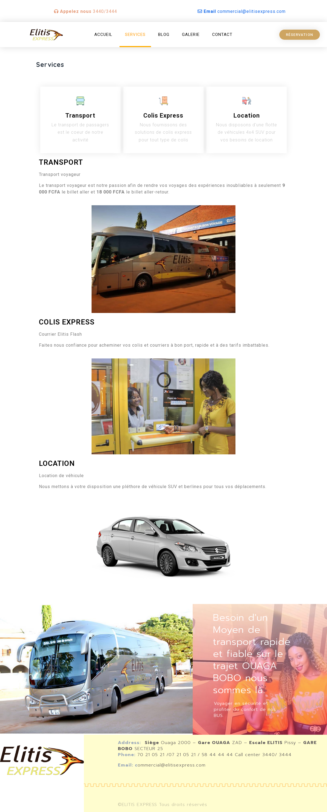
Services (135, 34)
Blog (163, 34)
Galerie (191, 34)
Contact (222, 34)
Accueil (103, 34)
